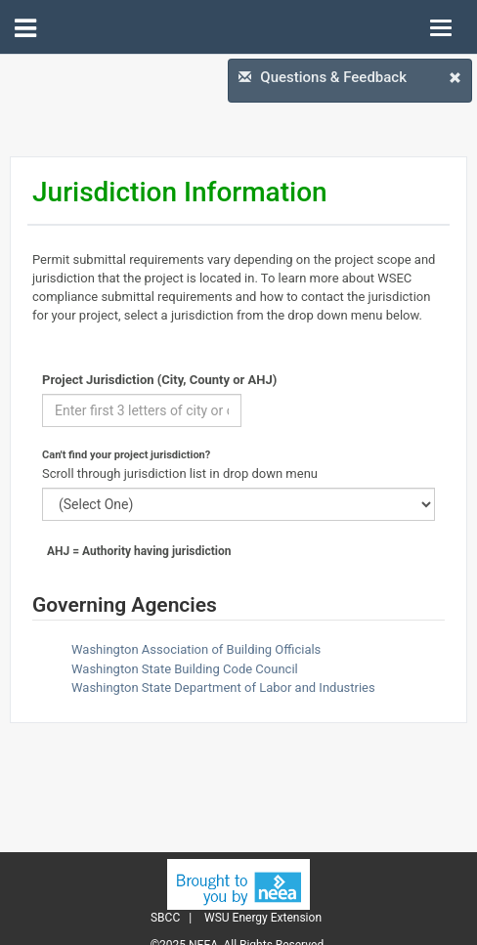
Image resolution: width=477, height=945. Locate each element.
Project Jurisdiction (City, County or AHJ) (159, 379)
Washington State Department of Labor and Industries (223, 687)
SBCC (165, 917)
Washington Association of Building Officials (196, 649)
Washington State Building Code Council (184, 669)
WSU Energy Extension (263, 917)
